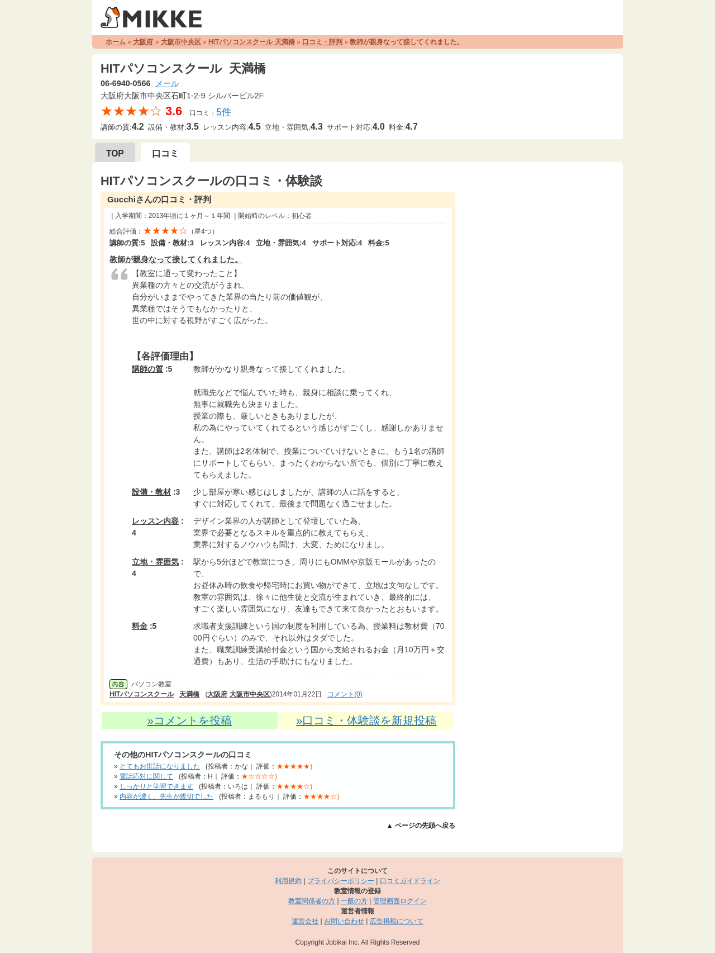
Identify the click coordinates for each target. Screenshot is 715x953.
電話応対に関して (146, 776)
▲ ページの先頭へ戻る (421, 825)
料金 (139, 626)
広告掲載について (396, 921)
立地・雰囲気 (155, 561)
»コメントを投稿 (189, 720)
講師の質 (147, 368)
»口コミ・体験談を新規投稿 (366, 720)
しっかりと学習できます (156, 786)
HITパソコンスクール (141, 694)
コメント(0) (345, 694)
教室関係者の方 (311, 901)
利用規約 (288, 881)
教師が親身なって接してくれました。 (175, 259)
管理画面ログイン (400, 901)
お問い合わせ (344, 921)
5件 (223, 112)
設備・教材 (151, 491)
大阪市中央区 (181, 42)
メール (167, 83)
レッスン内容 (155, 520)
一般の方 (354, 901)
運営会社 (305, 921)
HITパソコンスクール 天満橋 (251, 42)
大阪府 (143, 42)
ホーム (116, 42)
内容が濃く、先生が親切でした (166, 796)
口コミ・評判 (322, 42)
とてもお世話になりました (160, 766)
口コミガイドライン (410, 881)
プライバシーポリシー (340, 881)
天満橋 (189, 694)
